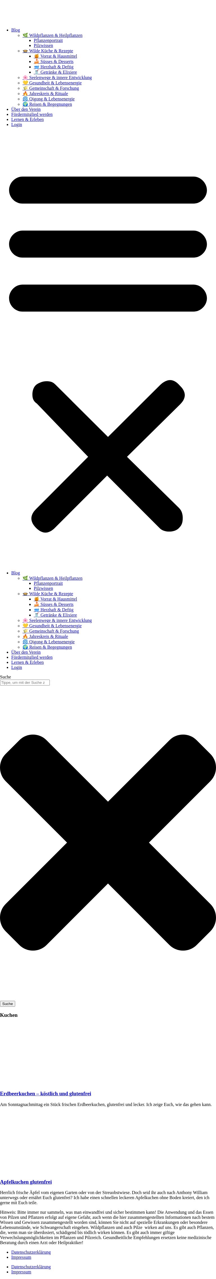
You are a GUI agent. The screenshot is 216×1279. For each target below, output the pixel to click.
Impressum (21, 1257)
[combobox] (25, 682)
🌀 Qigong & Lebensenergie (48, 98)
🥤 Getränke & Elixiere (55, 72)
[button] (108, 349)
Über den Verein (26, 109)
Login (16, 124)
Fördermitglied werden (32, 114)
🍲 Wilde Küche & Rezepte (47, 50)
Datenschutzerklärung (31, 1252)
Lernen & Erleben (27, 119)
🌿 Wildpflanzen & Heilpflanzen (52, 35)
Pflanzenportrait (48, 40)
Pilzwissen (43, 45)
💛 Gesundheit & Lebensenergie (52, 82)
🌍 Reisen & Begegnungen (47, 104)
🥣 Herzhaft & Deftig (53, 66)
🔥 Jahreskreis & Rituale (45, 93)
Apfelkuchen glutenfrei (26, 1182)
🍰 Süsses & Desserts (53, 61)
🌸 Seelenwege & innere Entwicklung (57, 77)
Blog (15, 30)
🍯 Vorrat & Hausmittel (55, 56)
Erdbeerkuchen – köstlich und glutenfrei (45, 1093)
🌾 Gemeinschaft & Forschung (50, 88)
